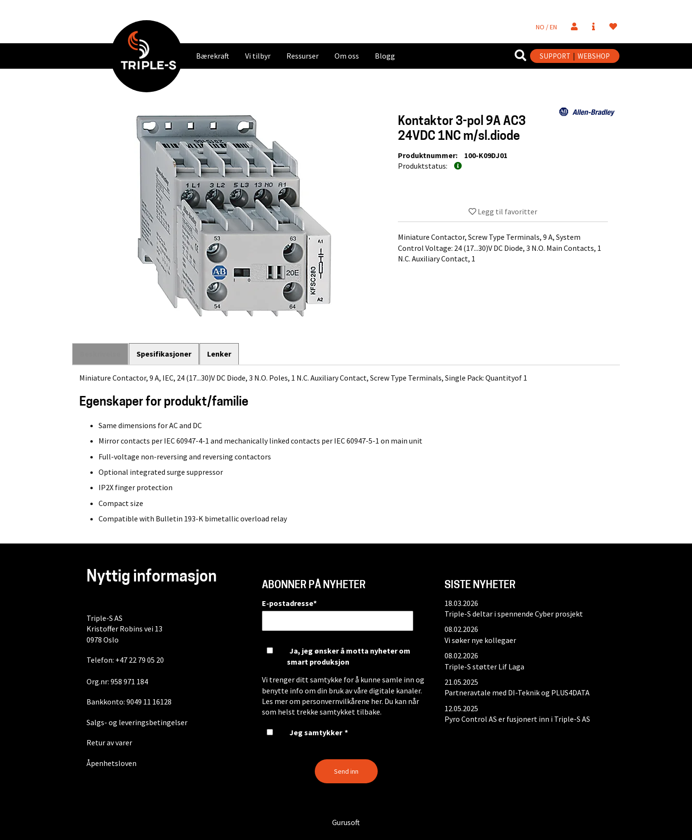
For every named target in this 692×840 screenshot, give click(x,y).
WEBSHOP (594, 56)
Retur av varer (109, 742)
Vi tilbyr (258, 56)
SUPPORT (555, 56)
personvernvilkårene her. (342, 701)
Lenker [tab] (220, 353)
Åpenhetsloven (111, 763)
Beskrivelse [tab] (100, 354)
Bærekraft (212, 56)
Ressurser (302, 56)
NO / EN (546, 27)
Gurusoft (346, 822)
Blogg (385, 56)
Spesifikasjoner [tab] (164, 353)
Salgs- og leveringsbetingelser (136, 722)
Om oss (346, 56)
